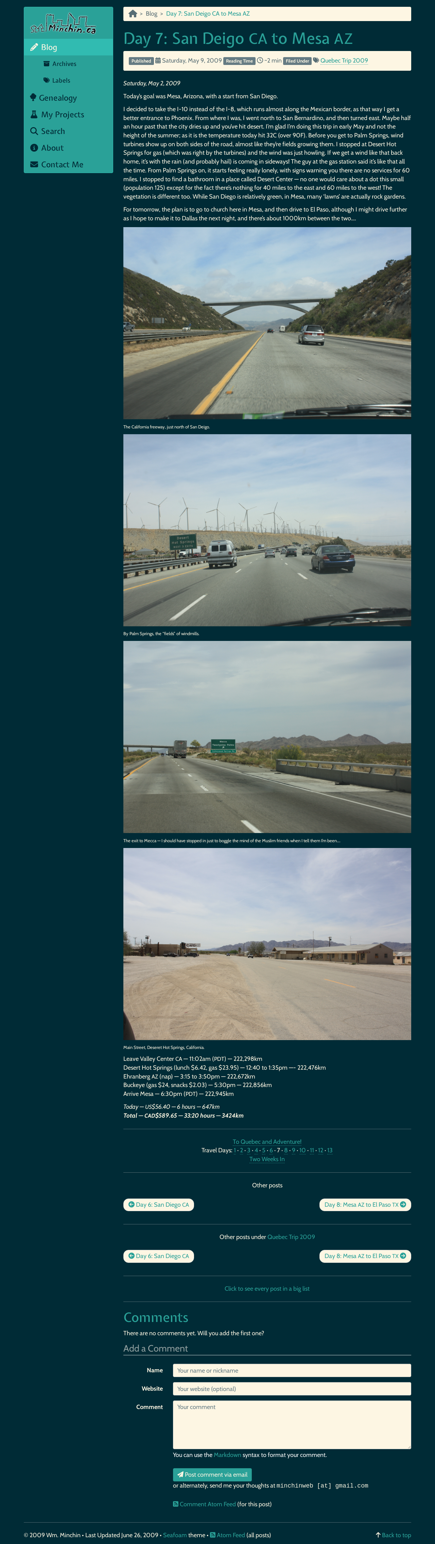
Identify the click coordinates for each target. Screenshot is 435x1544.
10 (302, 1150)
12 (320, 1150)
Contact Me (56, 164)
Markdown (227, 1455)
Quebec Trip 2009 (344, 60)
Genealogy (53, 97)
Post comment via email (212, 1474)
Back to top (396, 1535)
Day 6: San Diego (158, 1204)
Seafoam (175, 1535)
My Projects (56, 114)
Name (155, 1370)
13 (330, 1150)
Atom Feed (227, 1535)
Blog (43, 47)
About (46, 147)
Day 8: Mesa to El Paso (365, 1204)
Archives (59, 64)
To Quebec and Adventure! (267, 1142)
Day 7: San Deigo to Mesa (237, 38)
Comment (149, 1407)
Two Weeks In (267, 1159)
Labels (56, 80)
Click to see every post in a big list (267, 1288)
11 (312, 1150)
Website (152, 1388)
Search (47, 131)
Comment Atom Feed (205, 1504)
